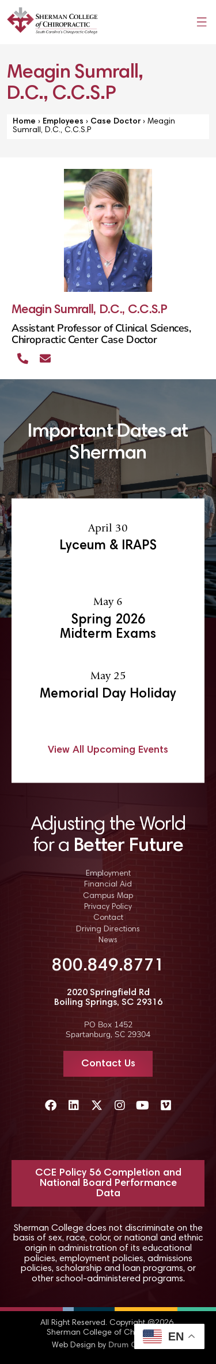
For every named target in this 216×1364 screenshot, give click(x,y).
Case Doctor (115, 122)
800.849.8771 (108, 966)
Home (24, 122)
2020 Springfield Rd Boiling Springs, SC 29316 (108, 998)
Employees (63, 122)
